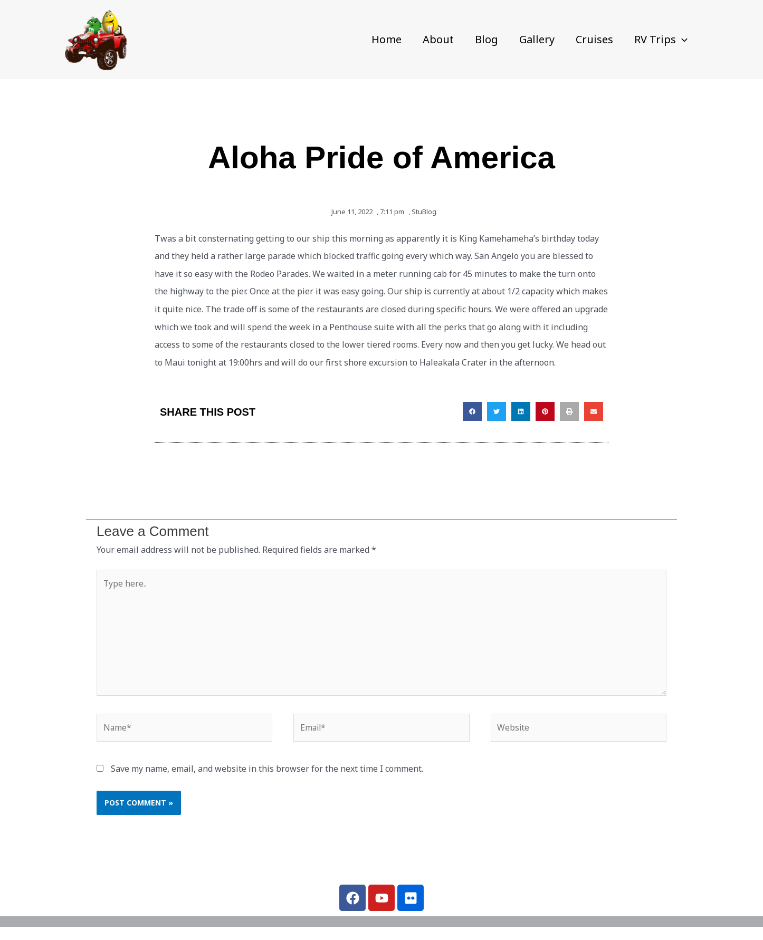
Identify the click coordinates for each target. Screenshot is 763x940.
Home (386, 39)
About (438, 39)
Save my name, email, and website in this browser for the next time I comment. (267, 770)
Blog (486, 39)
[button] (682, 39)
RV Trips (661, 39)
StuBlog (424, 211)
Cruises (594, 39)
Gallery (537, 39)
